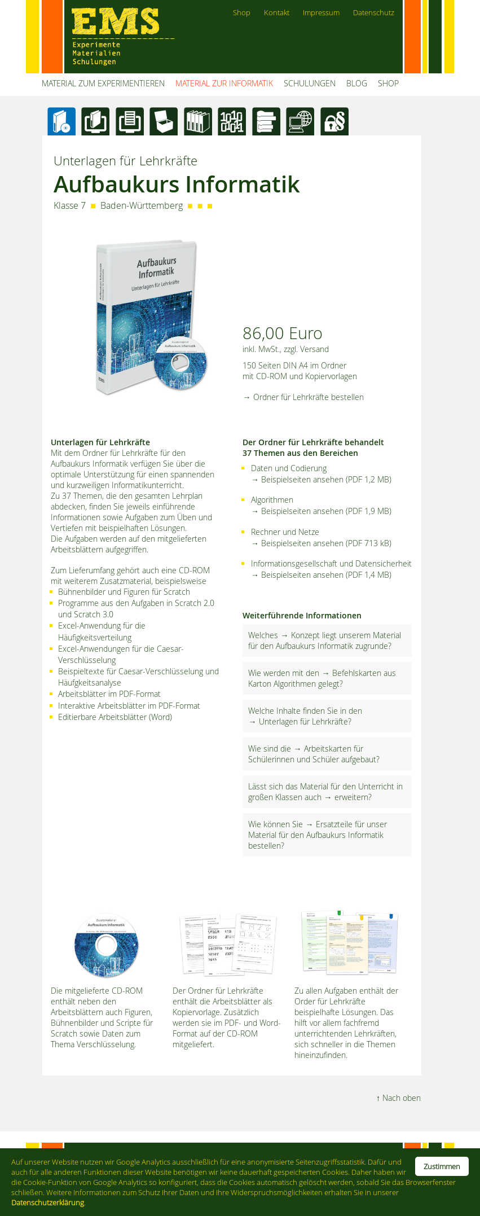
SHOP (388, 83)
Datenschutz (373, 12)
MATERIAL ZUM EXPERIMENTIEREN (103, 83)
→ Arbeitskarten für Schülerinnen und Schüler (305, 754)
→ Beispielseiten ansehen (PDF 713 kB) (321, 543)
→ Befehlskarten (351, 673)
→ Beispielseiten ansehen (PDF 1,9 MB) (321, 511)
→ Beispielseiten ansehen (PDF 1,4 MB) (321, 574)
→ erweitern (346, 797)
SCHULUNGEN (310, 83)
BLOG (356, 83)
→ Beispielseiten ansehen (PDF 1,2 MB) (321, 479)
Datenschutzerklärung (47, 1202)
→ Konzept (299, 635)
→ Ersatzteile (328, 824)
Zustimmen (442, 1166)
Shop (241, 12)
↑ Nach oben (398, 1097)
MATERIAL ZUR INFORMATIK (224, 83)
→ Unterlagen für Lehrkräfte (297, 721)
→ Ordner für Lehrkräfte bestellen (303, 397)
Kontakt (276, 12)
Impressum (321, 12)
